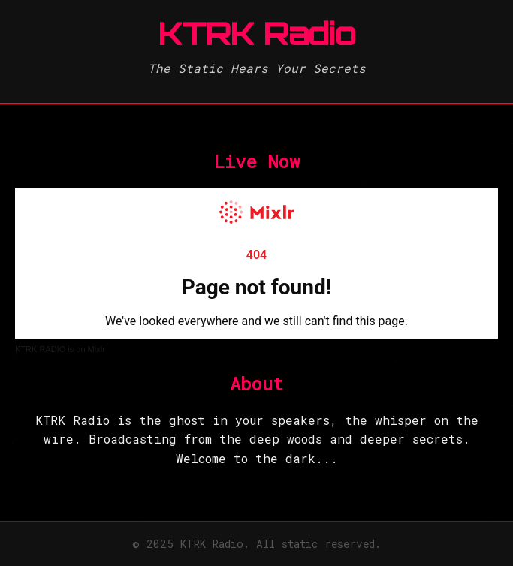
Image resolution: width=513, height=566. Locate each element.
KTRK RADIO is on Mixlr (60, 349)
